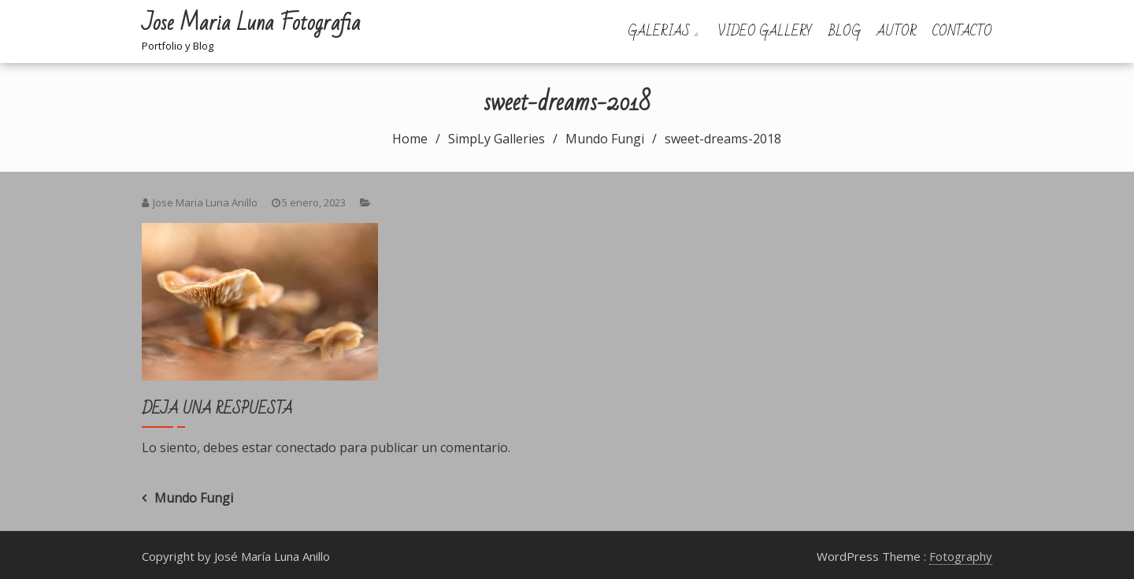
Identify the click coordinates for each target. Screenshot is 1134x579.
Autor (896, 31)
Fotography (960, 556)
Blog (844, 31)
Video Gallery (765, 31)
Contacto (962, 31)
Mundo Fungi (193, 498)
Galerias (659, 31)
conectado (306, 447)
